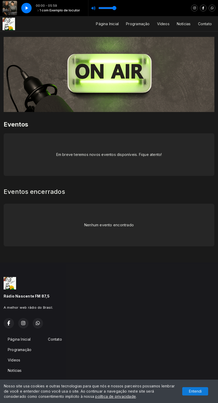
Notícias (184, 24)
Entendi (195, 391)
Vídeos (163, 24)
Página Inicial (107, 24)
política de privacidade (115, 396)
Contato (205, 24)
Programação (138, 24)
